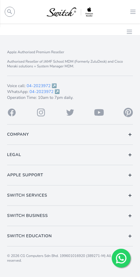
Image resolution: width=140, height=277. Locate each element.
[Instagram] (41, 112)
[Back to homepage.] (70, 11)
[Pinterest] (128, 112)
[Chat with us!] (121, 258)
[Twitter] (70, 112)
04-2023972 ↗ (42, 86)
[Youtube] (99, 112)
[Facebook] (12, 112)
